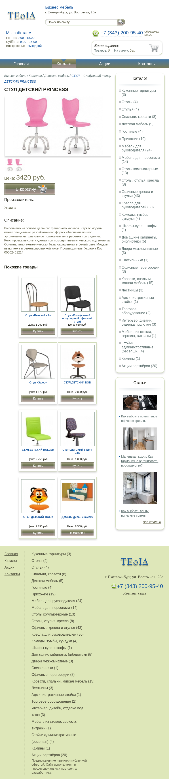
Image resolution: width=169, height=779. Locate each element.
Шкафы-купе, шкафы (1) (52, 648)
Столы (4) (130, 102)
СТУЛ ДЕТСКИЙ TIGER (38, 517)
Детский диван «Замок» (77, 517)
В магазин (77, 533)
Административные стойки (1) (138, 300)
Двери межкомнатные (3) (52, 661)
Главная (21, 64)
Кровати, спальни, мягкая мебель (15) (138, 281)
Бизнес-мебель (15, 75)
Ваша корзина (106, 46)
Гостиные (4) (132, 131)
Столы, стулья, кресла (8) (53, 621)
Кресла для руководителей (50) (138, 205)
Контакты (147, 64)
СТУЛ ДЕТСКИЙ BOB (77, 382)
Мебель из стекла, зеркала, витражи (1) (139, 334)
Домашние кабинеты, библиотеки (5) (139, 239)
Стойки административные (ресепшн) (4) (138, 347)
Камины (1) (131, 358)
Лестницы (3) (132, 290)
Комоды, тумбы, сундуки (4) (135, 216)
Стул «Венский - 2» (38, 315)
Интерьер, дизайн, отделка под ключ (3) (139, 322)
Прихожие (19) (134, 139)
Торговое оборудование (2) (136, 311)
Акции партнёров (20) (139, 366)
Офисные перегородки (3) (53, 674)
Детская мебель (56, 75)
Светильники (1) (135, 260)
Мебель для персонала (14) (55, 607)
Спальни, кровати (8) (139, 117)
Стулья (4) (130, 109)
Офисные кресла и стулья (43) (137, 194)
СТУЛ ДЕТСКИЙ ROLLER (38, 449)
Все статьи (152, 522)
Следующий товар (97, 75)
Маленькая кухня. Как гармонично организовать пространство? (139, 461)
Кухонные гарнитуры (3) (51, 554)
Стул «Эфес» (38, 382)
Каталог (64, 64)
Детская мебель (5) (137, 124)
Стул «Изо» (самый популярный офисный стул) (77, 318)
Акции (104, 64)
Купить (38, 331)
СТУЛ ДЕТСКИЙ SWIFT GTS (77, 451)
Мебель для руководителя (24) (137, 148)
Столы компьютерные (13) (53, 614)
